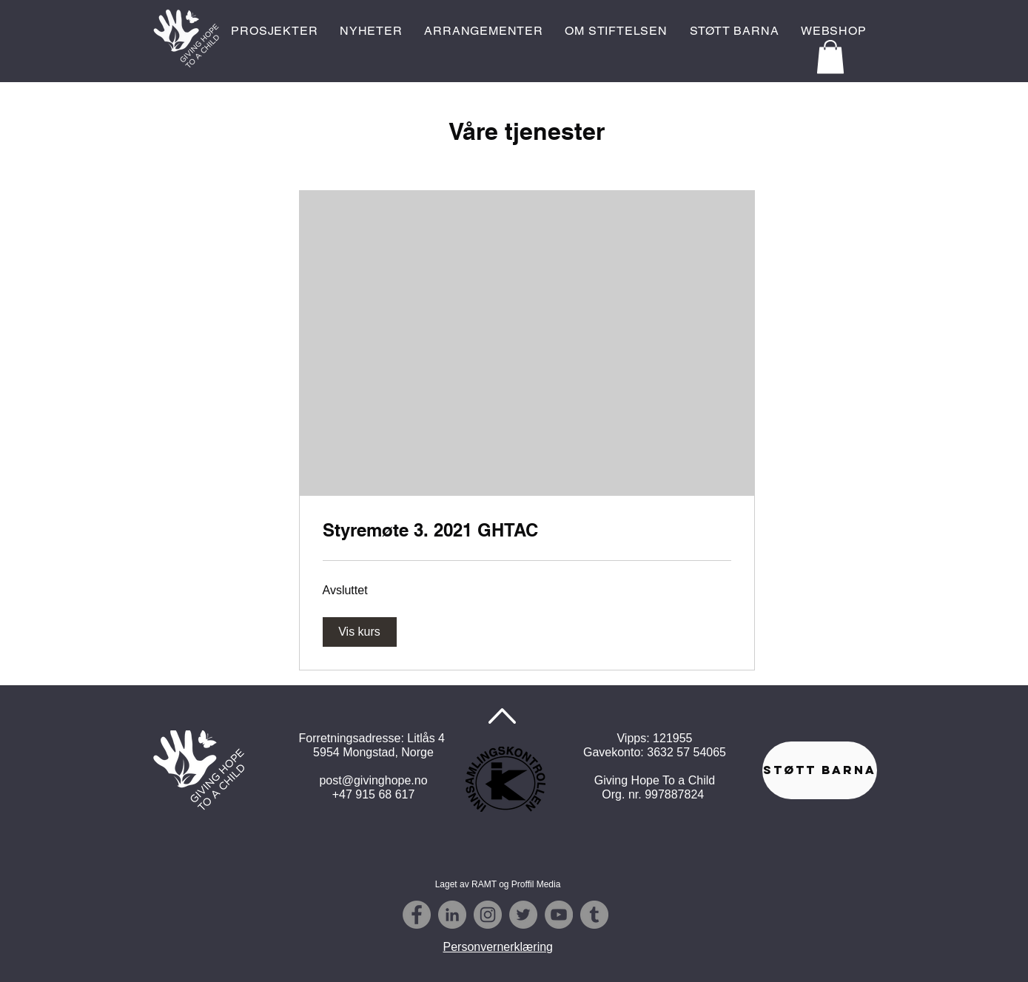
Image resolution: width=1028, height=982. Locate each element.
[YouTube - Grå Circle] (559, 915)
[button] (830, 56)
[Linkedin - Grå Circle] (452, 915)
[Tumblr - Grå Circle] (594, 915)
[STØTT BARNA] (819, 770)
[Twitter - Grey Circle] (523, 915)
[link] (527, 530)
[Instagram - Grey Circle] (488, 915)
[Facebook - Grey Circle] (417, 915)
